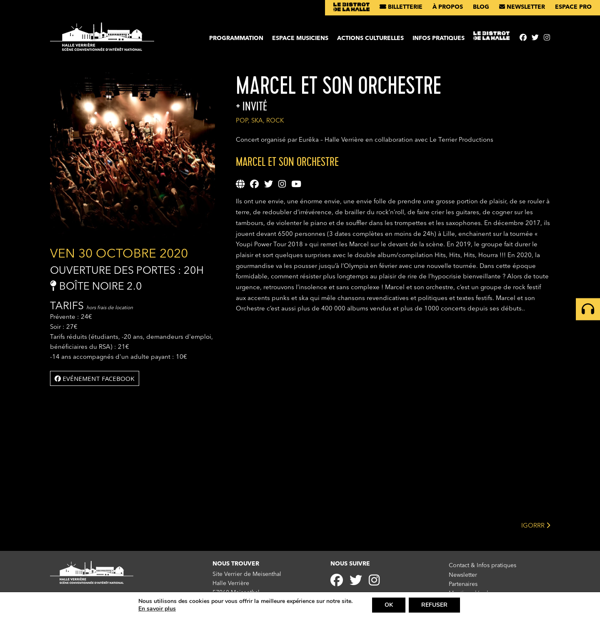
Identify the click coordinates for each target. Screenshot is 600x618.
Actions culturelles (370, 38)
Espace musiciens (300, 38)
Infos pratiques (438, 38)
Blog (481, 7)
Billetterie (401, 7)
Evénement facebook (95, 378)
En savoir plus (157, 609)
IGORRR (535, 525)
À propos (447, 7)
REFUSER (434, 605)
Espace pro (573, 7)
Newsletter (522, 7)
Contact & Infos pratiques (482, 565)
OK (389, 605)
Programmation (236, 38)
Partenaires (463, 584)
